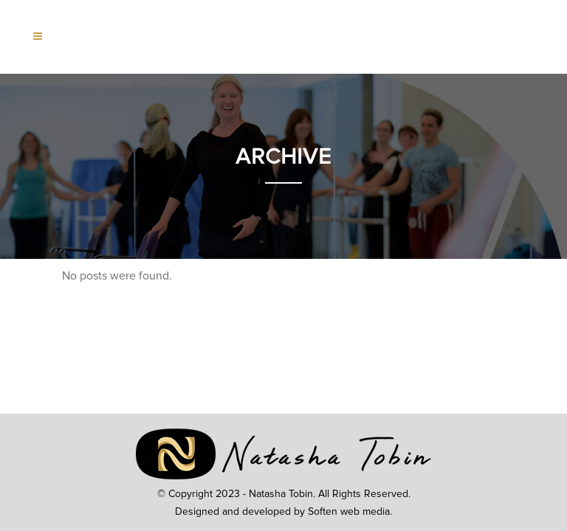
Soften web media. (350, 511)
